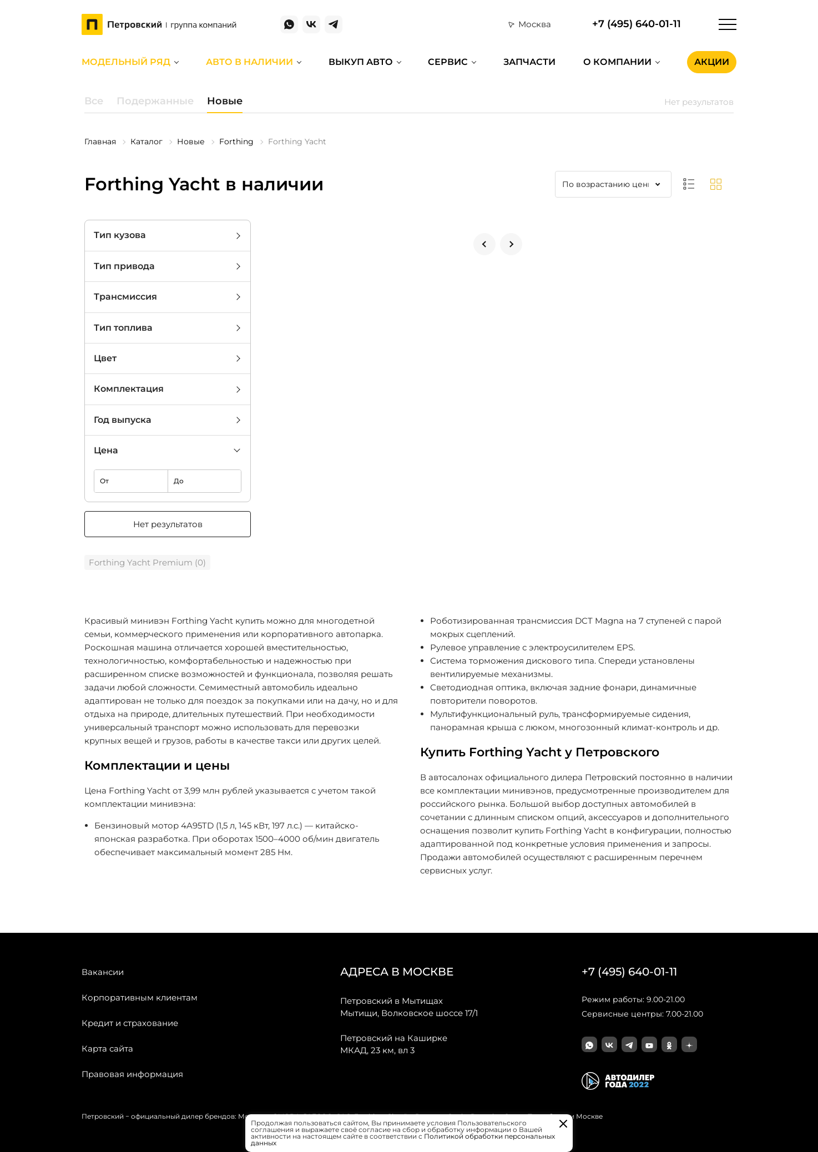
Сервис (448, 62)
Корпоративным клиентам (140, 997)
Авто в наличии (249, 62)
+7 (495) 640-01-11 (636, 24)
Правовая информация (132, 1074)
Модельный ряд (126, 62)
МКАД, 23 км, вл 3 (393, 1043)
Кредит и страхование (130, 1023)
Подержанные (155, 101)
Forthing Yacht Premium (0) (147, 562)
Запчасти (529, 62)
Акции (711, 62)
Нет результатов (168, 524)
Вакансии (103, 972)
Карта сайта (107, 1048)
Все (93, 101)
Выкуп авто (361, 62)
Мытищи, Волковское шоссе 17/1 (409, 1006)
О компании (617, 62)
